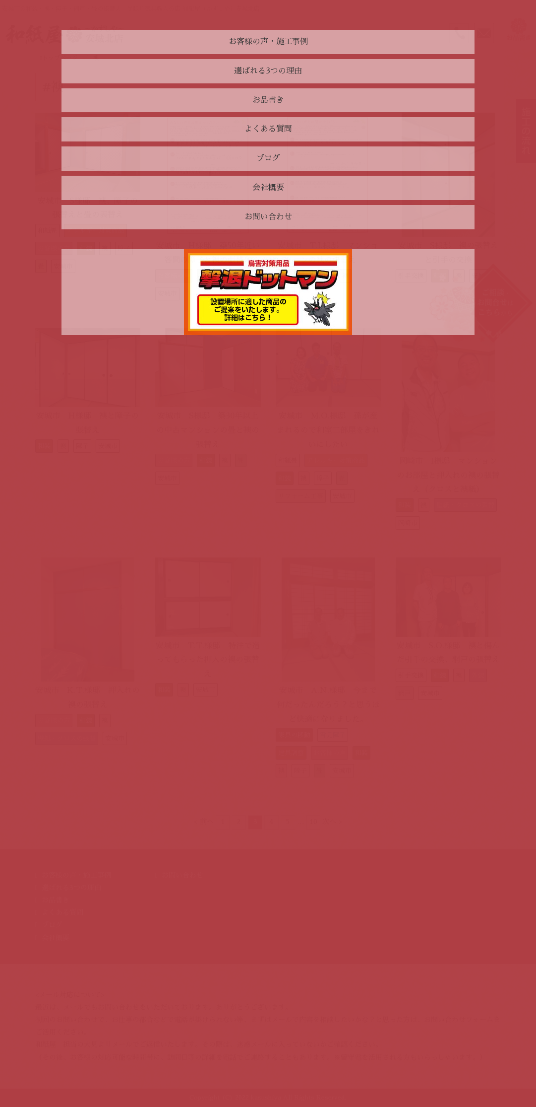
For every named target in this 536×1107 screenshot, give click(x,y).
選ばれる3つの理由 (71, 887)
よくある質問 (62, 912)
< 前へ (204, 821)
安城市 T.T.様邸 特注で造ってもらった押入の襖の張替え (208, 660)
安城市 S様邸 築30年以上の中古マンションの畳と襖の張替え (207, 430)
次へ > (332, 821)
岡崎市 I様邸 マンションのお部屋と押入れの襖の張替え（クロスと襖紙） (448, 475)
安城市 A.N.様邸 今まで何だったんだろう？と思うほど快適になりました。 (328, 705)
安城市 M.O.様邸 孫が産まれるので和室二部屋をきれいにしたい (328, 430)
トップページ (59, 58)
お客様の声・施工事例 (76, 875)
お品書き (55, 900)
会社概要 (55, 937)
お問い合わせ (182, 875)
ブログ (52, 924)
